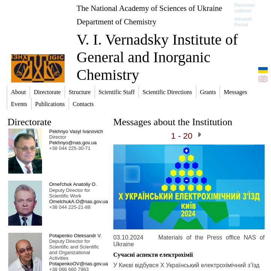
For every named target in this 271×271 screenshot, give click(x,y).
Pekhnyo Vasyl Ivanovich (76, 131)
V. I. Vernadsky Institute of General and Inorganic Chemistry (157, 57)
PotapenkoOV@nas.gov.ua (78, 264)
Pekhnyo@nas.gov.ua (72, 142)
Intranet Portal (243, 21)
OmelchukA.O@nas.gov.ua (78, 201)
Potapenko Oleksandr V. (75, 235)
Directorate (29, 122)
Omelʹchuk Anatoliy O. (73, 184)
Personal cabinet (244, 7)
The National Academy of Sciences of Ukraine (149, 8)
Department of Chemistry (117, 21)
